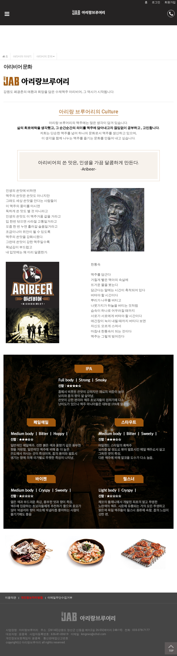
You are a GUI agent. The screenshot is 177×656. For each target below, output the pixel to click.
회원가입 (170, 2)
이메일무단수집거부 (59, 597)
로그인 (156, 2)
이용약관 (10, 597)
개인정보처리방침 (32, 597)
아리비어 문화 (45, 56)
